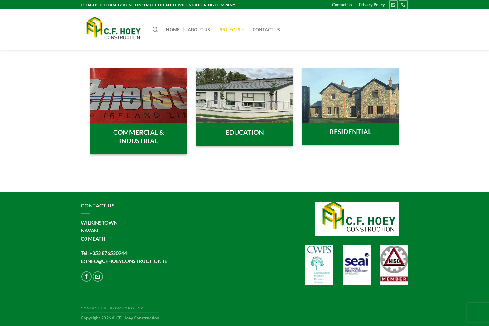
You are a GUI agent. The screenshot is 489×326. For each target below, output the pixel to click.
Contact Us (342, 4)
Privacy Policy (372, 4)
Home (173, 29)
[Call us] (403, 4)
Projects (231, 29)
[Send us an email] (393, 4)
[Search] (155, 29)
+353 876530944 (108, 253)
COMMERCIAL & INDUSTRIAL (138, 136)
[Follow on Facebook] (86, 276)
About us (199, 29)
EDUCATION (244, 132)
